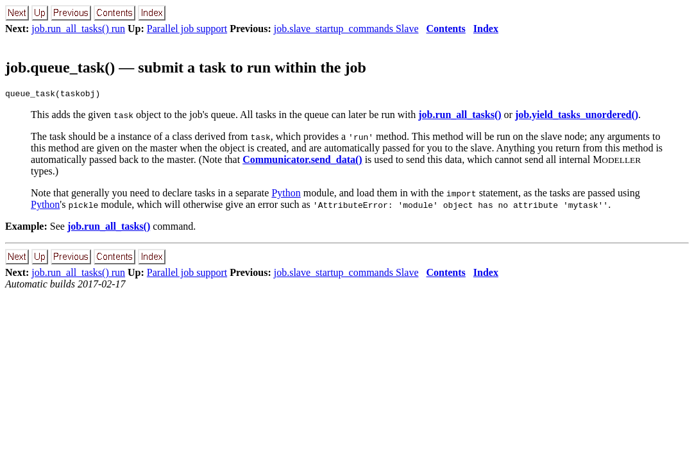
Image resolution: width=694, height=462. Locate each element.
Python (285, 194)
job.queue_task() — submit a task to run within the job (185, 67)
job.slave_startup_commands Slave (346, 28)
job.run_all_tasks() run (78, 28)
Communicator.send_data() (302, 161)
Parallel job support (187, 28)
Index (485, 28)
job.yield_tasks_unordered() (576, 116)
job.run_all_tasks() (459, 116)
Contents (445, 28)
